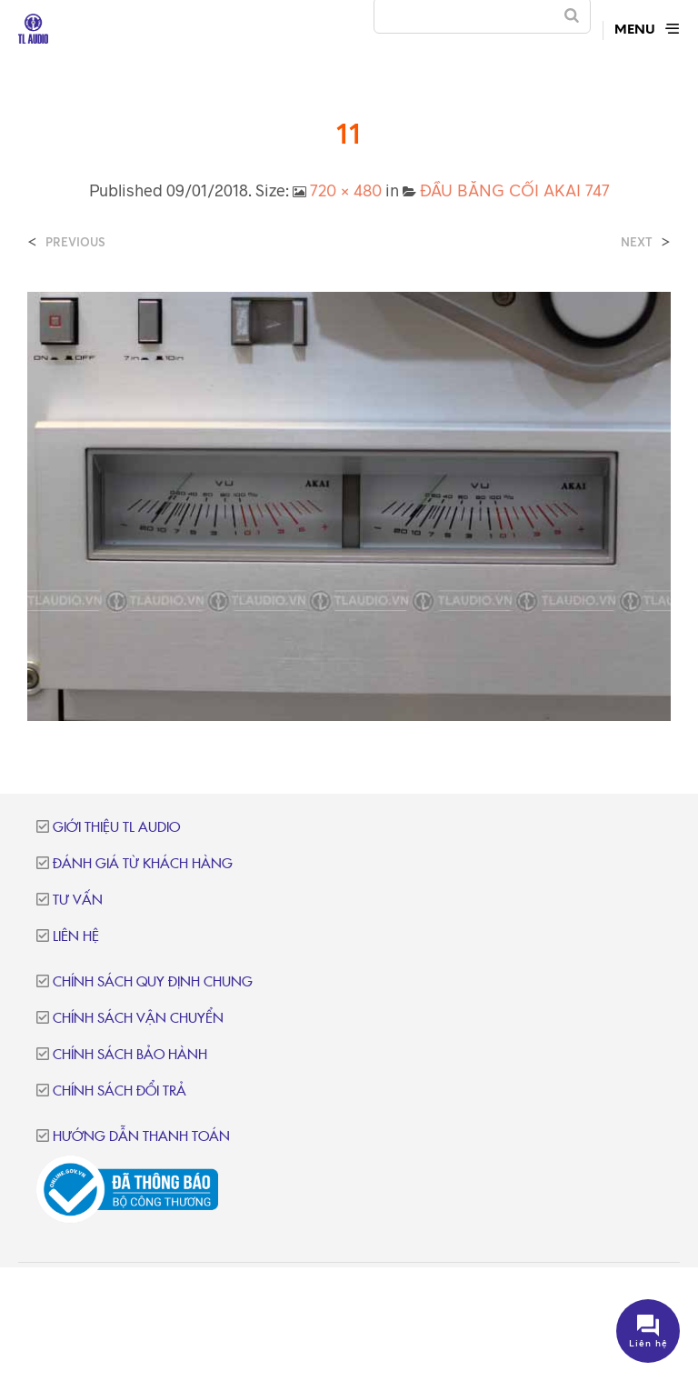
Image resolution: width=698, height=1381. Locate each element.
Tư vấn (78, 900)
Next (637, 242)
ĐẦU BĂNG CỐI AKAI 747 (515, 190)
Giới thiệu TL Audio (116, 828)
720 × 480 (346, 190)
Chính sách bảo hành (130, 1055)
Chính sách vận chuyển (138, 1018)
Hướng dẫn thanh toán (141, 1137)
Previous (75, 242)
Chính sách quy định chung (153, 982)
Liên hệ (76, 937)
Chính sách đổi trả (119, 1091)
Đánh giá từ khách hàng (143, 864)
